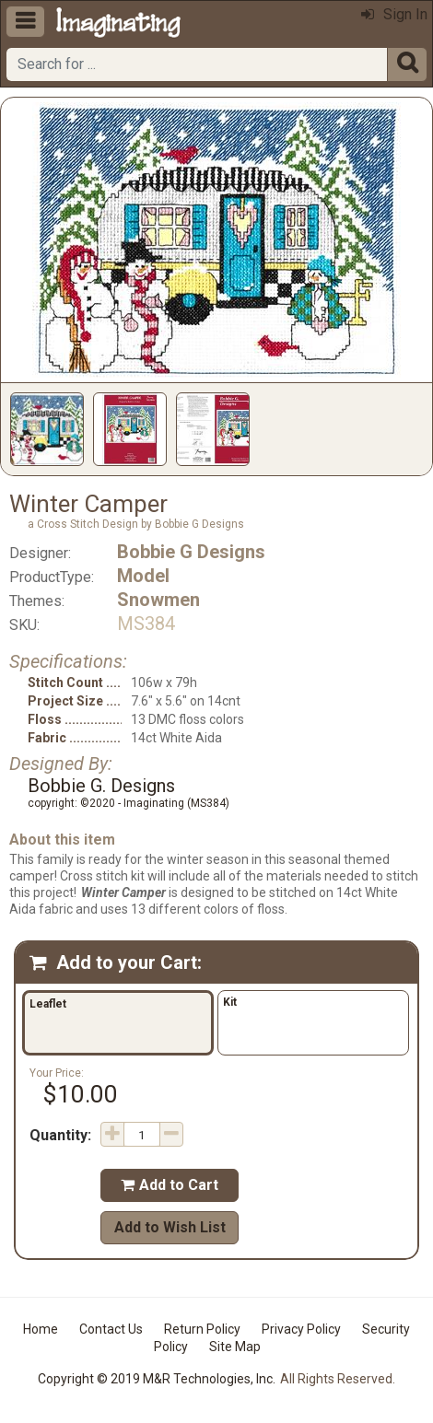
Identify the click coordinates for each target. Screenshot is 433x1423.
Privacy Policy (301, 1329)
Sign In (394, 14)
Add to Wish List (170, 1227)
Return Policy (202, 1329)
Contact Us (111, 1329)
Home (40, 1329)
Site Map (235, 1346)
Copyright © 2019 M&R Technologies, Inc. (156, 1378)
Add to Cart (169, 1185)
